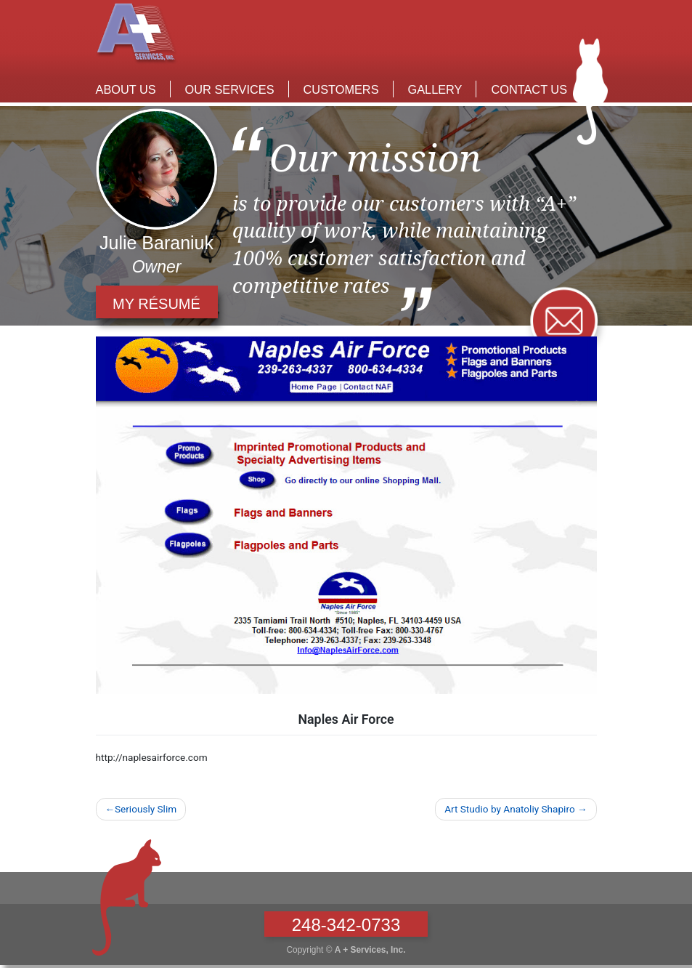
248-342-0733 (346, 925)
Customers (341, 89)
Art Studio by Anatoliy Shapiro (509, 809)
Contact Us (529, 89)
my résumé (156, 304)
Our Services (229, 89)
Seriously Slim (145, 809)
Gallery (435, 89)
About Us (126, 89)
